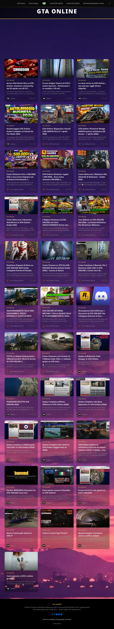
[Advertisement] (57, 39)
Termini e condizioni (49, 619)
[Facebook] (52, 614)
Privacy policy (60, 619)
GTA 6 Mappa (33, 3)
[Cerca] (109, 3)
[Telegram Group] (61, 614)
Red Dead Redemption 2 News (93, 3)
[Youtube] (57, 614)
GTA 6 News (21, 3)
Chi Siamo (68, 619)
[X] (54, 614)
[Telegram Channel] (59, 614)
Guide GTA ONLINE (73, 3)
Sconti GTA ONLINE (56, 3)
